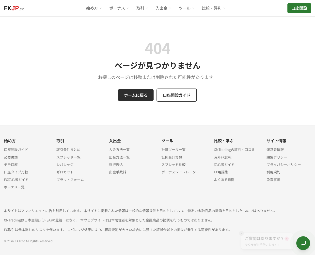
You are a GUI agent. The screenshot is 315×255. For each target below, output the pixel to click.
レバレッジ (65, 164)
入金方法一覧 (119, 149)
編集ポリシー (277, 157)
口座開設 (299, 8)
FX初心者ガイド (16, 179)
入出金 (164, 8)
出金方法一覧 (119, 157)
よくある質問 (224, 179)
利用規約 (273, 171)
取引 (142, 8)
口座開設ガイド (176, 95)
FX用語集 (221, 171)
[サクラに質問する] (303, 243)
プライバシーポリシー (284, 164)
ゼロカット (65, 171)
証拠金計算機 (171, 157)
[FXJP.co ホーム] (14, 8)
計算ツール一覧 (173, 149)
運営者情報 (275, 149)
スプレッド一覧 (68, 157)
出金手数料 (117, 171)
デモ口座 (11, 164)
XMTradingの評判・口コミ (234, 149)
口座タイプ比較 (16, 171)
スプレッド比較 (173, 164)
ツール (187, 8)
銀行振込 (116, 164)
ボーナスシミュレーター (180, 171)
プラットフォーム (70, 179)
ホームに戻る (136, 95)
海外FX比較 (223, 157)
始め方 (94, 8)
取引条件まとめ (68, 149)
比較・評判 (214, 8)
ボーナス (119, 8)
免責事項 (273, 179)
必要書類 (11, 157)
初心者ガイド (224, 164)
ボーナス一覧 (14, 186)
